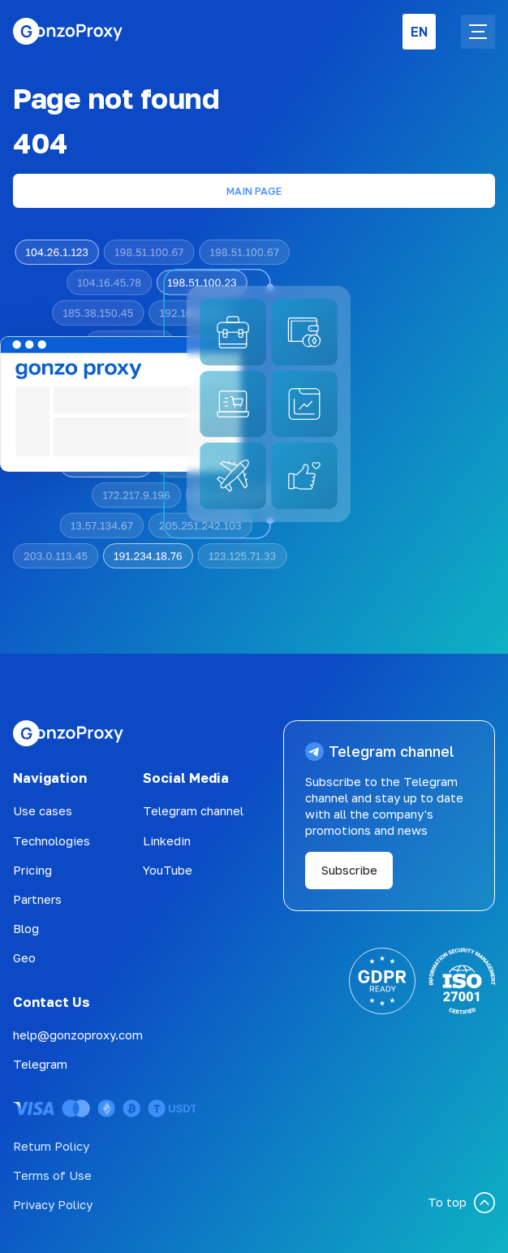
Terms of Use (52, 1175)
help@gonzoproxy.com (78, 1035)
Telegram (40, 1064)
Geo (24, 958)
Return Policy (51, 1146)
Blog (26, 928)
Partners (37, 899)
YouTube (167, 870)
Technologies (51, 841)
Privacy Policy (53, 1205)
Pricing (32, 870)
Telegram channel (193, 811)
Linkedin (167, 841)
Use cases (42, 811)
